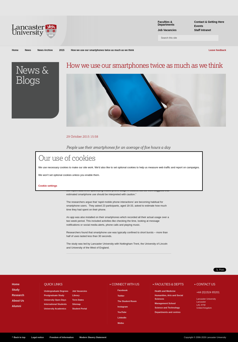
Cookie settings (47, 185)
